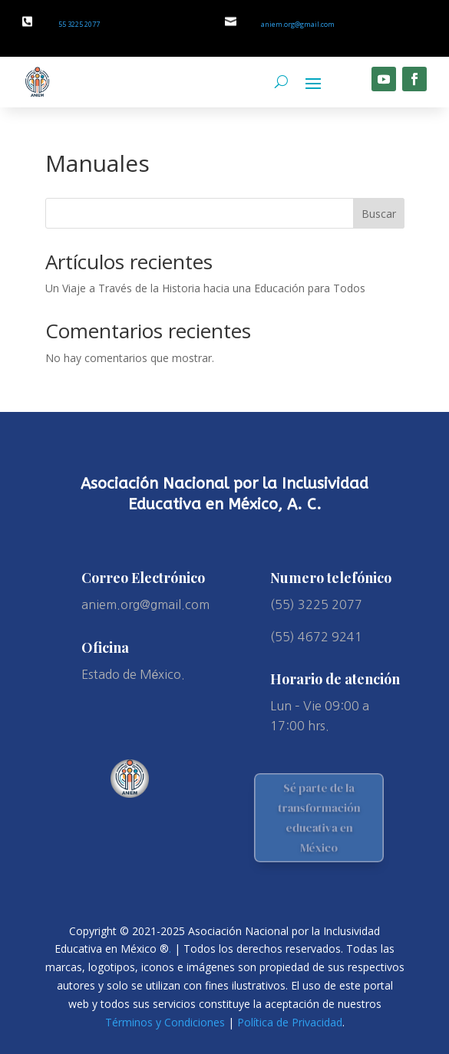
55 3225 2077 (79, 24)
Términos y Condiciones (165, 1022)
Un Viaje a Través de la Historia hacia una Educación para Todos (205, 288)
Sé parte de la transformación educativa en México (319, 817)
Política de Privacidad (289, 1022)
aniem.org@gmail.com (298, 24)
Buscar (379, 213)
